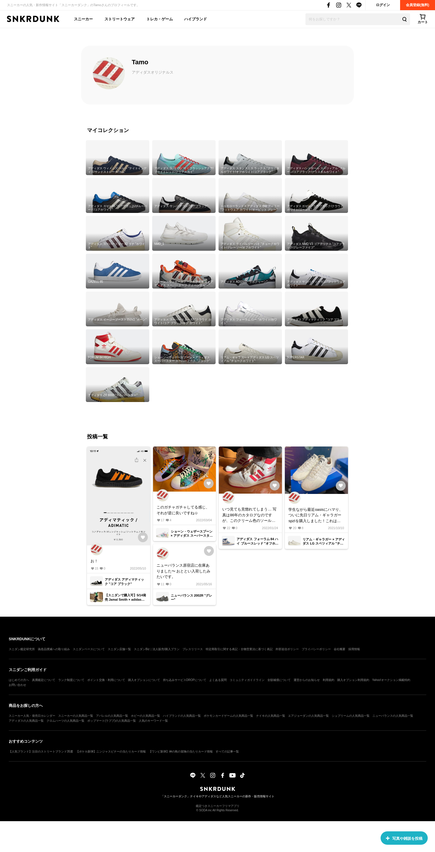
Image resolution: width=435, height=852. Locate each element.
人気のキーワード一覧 (153, 720)
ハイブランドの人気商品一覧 (182, 715)
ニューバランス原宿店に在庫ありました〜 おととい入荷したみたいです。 (184, 571)
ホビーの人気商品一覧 (145, 715)
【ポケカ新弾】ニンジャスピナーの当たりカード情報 (111, 751)
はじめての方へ (19, 680)
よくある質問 (218, 680)
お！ (94, 561)
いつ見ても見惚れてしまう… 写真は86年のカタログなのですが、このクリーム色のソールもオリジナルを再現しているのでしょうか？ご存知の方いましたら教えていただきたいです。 (249, 515)
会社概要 (339, 649)
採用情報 (354, 649)
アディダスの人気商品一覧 (26, 720)
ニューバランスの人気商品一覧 (392, 715)
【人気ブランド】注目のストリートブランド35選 (41, 751)
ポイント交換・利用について (106, 680)
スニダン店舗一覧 (119, 649)
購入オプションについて (144, 680)
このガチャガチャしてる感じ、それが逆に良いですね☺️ (183, 510)
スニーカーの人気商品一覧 (75, 715)
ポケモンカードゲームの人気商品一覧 (228, 715)
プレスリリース (192, 649)
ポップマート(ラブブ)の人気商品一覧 (111, 720)
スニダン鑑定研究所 (22, 649)
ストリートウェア (119, 19)
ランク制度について (71, 680)
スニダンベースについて (89, 649)
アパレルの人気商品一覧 (112, 715)
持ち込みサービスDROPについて (184, 680)
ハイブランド (195, 19)
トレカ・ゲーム (159, 19)
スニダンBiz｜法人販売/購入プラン (157, 649)
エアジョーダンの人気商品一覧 (308, 715)
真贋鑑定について (43, 680)
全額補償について (279, 680)
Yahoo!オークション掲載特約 (391, 680)
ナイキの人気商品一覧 (270, 715)
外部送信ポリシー (287, 649)
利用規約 (328, 680)
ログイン (383, 5)
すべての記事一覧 (227, 751)
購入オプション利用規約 (353, 680)
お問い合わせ (17, 684)
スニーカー (83, 19)
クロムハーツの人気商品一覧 (65, 720)
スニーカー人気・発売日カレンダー (32, 715)
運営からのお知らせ (307, 680)
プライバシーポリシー (316, 649)
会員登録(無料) (417, 5)
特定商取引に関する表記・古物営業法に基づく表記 (239, 649)
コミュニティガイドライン (247, 680)
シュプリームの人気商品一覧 (351, 715)
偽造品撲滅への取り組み (54, 649)
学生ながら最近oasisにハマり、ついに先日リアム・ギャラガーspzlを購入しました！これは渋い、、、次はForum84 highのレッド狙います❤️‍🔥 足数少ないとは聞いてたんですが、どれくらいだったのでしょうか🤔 (315, 515)
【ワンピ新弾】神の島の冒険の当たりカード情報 (181, 751)
